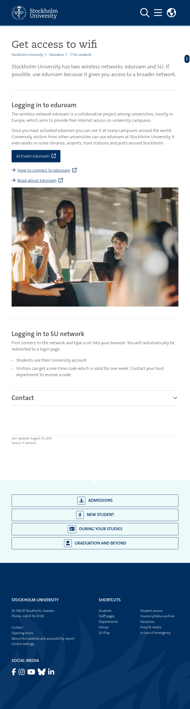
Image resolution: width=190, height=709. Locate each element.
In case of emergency (155, 632)
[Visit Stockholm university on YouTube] (31, 673)
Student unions (151, 611)
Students (105, 611)
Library (104, 627)
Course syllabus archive (157, 616)
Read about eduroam (37, 180)
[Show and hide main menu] (158, 13)
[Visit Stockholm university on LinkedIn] (51, 673)
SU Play (104, 632)
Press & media (150, 627)
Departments (108, 621)
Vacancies (147, 621)
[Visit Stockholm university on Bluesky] (42, 673)
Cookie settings (23, 644)
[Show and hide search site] (145, 13)
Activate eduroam (33, 156)
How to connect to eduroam (43, 170)
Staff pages (107, 616)
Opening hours (22, 633)
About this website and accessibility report (43, 638)
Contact (23, 398)
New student (95, 515)
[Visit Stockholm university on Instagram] (22, 673)
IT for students (80, 54)
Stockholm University (27, 54)
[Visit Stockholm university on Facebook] (14, 673)
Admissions (95, 501)
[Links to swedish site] (171, 13)
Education (56, 54)
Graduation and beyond (95, 543)
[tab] (23, 398)
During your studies (95, 529)
